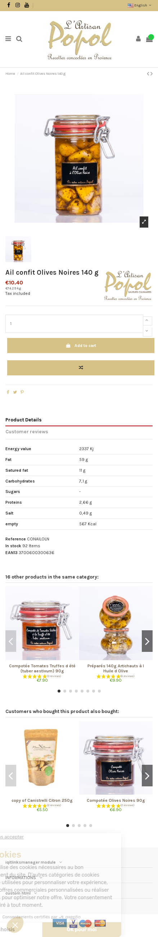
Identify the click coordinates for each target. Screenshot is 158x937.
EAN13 (11, 552)
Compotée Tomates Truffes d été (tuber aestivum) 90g (42, 668)
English (140, 5)
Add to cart (81, 345)
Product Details (23, 419)
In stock (13, 545)
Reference (15, 538)
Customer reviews (26, 431)
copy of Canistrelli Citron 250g (42, 800)
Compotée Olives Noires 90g (116, 800)
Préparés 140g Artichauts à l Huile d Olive (115, 668)
